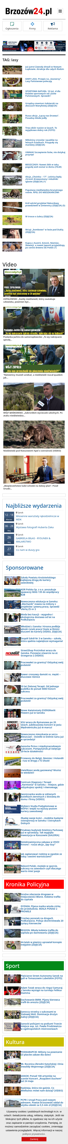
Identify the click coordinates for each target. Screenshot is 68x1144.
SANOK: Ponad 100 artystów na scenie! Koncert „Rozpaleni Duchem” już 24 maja (41, 1078)
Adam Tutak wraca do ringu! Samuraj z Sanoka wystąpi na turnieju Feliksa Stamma (41, 990)
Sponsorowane (24, 567)
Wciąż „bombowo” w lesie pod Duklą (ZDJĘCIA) (44, 230)
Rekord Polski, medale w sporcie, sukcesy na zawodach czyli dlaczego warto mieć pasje (41, 868)
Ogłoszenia (11, 26)
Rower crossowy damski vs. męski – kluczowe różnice (41, 675)
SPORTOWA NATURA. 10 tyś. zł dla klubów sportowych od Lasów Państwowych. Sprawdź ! (42, 93)
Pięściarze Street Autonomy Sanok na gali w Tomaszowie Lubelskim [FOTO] (42, 977)
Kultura (15, 1042)
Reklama (52, 26)
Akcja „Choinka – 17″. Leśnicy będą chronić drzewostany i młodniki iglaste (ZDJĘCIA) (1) (43, 179)
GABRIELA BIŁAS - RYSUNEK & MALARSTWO (34, 538)
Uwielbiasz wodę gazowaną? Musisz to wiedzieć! (41, 771)
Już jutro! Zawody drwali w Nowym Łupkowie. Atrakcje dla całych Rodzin (44, 68)
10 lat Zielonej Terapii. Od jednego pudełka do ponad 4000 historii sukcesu (40, 689)
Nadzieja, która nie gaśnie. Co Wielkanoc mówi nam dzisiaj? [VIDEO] (42, 1089)
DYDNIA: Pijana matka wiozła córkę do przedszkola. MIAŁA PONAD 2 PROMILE (41, 909)
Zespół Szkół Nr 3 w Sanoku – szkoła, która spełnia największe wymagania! (42, 639)
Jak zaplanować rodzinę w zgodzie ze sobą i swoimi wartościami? (41, 855)
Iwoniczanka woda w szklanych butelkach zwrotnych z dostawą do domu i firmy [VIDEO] (40, 796)
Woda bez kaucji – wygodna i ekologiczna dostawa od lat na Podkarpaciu (38, 617)
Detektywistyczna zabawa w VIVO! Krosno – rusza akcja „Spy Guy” (40, 843)
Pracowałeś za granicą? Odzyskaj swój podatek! (42, 663)
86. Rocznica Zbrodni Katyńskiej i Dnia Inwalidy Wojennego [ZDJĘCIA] (42, 1065)
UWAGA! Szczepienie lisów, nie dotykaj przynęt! (45, 153)
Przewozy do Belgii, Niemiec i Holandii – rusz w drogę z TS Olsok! (42, 759)
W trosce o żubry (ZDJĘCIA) (39, 216)
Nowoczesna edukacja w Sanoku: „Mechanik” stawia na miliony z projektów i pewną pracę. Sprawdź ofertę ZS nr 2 (40, 605)
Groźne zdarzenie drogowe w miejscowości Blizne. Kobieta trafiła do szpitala (40, 897)
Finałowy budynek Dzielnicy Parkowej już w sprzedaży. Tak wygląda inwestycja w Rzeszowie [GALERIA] (42, 832)
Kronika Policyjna (27, 884)
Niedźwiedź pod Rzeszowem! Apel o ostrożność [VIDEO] (32, 450)
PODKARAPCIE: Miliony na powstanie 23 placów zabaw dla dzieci (41, 1053)
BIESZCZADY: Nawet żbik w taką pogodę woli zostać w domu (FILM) (43, 165)
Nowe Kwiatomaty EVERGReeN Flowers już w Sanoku (38, 711)
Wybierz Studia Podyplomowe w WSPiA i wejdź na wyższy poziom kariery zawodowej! (39, 808)
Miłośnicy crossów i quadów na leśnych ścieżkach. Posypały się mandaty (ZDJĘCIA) (41, 142)
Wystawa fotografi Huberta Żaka (34, 525)
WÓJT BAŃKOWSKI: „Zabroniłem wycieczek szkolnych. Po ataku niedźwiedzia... (33, 414)
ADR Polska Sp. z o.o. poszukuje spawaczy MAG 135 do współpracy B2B (40, 592)
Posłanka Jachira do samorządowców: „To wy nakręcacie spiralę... (32, 338)
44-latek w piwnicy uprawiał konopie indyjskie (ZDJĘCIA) (41, 943)
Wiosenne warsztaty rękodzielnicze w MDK (34, 516)
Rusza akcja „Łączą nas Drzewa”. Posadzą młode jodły (42, 116)
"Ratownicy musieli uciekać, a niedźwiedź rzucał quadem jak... (33, 376)
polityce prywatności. (34, 1134)
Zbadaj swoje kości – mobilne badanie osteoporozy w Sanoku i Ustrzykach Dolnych (42, 820)
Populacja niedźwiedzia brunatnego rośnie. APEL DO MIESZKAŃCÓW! (44, 191)
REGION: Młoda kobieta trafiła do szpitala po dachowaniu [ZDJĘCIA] (39, 931)
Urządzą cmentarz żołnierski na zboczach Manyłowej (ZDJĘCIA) (41, 104)
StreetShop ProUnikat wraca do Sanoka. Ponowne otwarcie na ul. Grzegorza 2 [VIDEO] (39, 653)
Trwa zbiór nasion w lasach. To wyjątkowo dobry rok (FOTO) (41, 129)
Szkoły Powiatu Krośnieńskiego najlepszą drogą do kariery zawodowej (38, 580)
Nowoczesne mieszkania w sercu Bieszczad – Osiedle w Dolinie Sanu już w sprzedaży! (42, 737)
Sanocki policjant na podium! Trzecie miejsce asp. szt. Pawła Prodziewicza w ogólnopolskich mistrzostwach (41, 1026)
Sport (13, 965)
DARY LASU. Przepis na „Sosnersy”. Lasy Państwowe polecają (43, 80)
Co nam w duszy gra (34, 548)
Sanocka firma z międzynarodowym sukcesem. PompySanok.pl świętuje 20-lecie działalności (41, 749)
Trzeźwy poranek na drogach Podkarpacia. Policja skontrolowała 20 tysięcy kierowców (42, 921)
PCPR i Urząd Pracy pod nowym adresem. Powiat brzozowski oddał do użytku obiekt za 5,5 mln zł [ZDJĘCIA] (42, 1102)
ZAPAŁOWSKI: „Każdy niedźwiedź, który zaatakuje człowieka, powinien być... (29, 300)
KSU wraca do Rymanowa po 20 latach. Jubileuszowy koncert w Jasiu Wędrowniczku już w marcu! (41, 725)
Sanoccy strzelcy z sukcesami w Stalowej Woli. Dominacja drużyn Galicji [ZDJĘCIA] (39, 1014)
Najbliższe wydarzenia (34, 505)
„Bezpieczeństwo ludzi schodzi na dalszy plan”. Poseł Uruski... (30, 487)
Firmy (32, 26)
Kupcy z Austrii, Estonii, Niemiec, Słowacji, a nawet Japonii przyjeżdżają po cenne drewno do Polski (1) (45, 245)
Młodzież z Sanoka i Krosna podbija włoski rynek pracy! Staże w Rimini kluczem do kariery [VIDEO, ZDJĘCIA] (41, 629)
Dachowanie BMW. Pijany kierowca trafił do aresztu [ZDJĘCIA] (40, 1001)
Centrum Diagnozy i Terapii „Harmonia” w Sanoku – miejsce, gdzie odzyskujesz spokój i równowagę (42, 785)
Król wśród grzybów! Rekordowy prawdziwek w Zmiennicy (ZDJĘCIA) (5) (45, 204)
